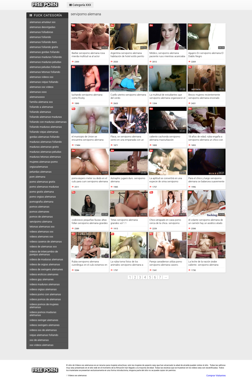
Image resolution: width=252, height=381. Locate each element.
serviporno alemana (41, 221)
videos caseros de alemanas (46, 241)
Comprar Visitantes (216, 375)
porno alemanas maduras (44, 186)
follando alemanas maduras (46, 116)
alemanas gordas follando (44, 52)
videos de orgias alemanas (45, 264)
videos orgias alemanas (43, 289)
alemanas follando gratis (44, 47)
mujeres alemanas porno (44, 161)
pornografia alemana (41, 201)
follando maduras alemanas (46, 126)
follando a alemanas (41, 106)
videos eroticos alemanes (44, 274)
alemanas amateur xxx (42, 22)
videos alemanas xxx (41, 231)
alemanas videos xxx (41, 77)
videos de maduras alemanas (46, 259)
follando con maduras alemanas (48, 121)
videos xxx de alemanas (43, 330)
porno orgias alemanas (43, 196)
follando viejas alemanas (44, 131)
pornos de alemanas (41, 216)
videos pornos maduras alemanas (43, 314)
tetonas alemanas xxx (42, 226)
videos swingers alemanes (44, 325)
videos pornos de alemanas (45, 299)
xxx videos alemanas (41, 345)
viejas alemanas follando (44, 335)
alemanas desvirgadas (42, 27)
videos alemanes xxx (41, 236)
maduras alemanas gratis (44, 146)
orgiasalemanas (39, 166)
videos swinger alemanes (44, 320)
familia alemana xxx (41, 101)
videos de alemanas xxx (43, 246)
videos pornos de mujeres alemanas (44, 306)
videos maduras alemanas (45, 284)
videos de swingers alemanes (46, 269)
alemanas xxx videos (41, 86)
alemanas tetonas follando (45, 72)
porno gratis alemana (42, 191)
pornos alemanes (39, 211)
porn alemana (37, 176)
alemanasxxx (37, 96)
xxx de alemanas (39, 340)
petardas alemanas (40, 171)
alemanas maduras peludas (45, 62)
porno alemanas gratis (42, 181)
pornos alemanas (39, 206)
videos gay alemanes (42, 279)
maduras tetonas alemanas (45, 156)
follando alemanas (40, 111)
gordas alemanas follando (44, 136)
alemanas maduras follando (46, 57)
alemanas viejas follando (44, 82)
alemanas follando (40, 37)
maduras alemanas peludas (45, 151)
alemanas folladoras (41, 32)
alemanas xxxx (38, 91)
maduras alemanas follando (46, 141)
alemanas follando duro (43, 42)
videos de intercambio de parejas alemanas (44, 253)
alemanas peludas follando (45, 67)
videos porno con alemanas (45, 294)
